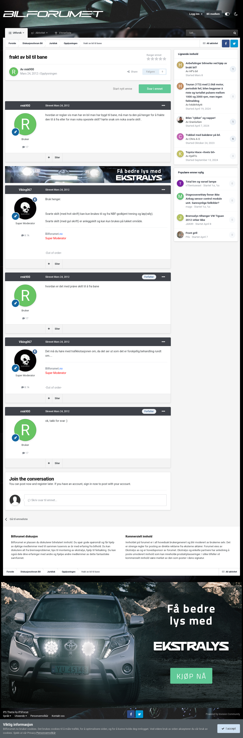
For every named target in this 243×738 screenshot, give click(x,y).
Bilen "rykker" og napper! (201, 117)
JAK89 (189, 223)
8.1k (25, 235)
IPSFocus (23, 712)
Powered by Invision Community (223, 714)
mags (189, 206)
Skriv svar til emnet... (42, 500)
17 (25, 146)
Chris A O (194, 138)
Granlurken (195, 121)
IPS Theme (9, 712)
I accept (229, 728)
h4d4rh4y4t (195, 104)
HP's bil (193, 71)
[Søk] (198, 33)
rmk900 (29, 69)
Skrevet (57, 105)
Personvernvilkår (39, 716)
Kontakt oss (58, 716)
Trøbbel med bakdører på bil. (203, 134)
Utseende (21, 716)
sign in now (91, 484)
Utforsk (17, 32)
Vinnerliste (64, 32)
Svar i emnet (155, 88)
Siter (57, 157)
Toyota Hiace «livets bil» (200, 152)
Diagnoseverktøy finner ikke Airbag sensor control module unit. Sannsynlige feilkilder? (204, 198)
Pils (188, 236)
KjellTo (193, 155)
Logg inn (195, 14)
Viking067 (25, 189)
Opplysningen (48, 73)
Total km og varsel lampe (201, 181)
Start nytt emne (122, 88)
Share (132, 71)
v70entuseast (193, 185)
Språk (7, 716)
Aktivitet (40, 32)
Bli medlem (213, 13)
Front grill (191, 232)
